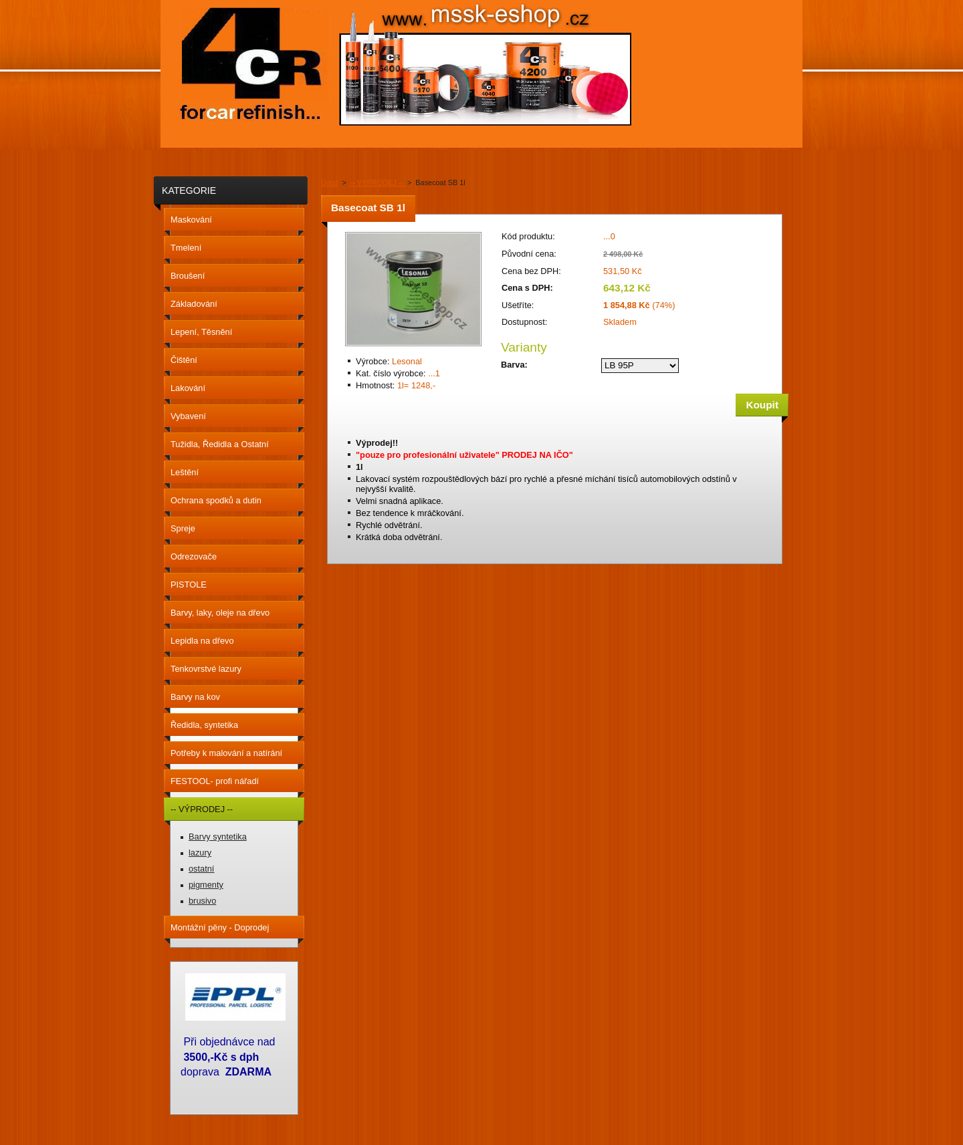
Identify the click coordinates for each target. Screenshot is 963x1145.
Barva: (514, 365)
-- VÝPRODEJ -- (377, 182)
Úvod (329, 182)
